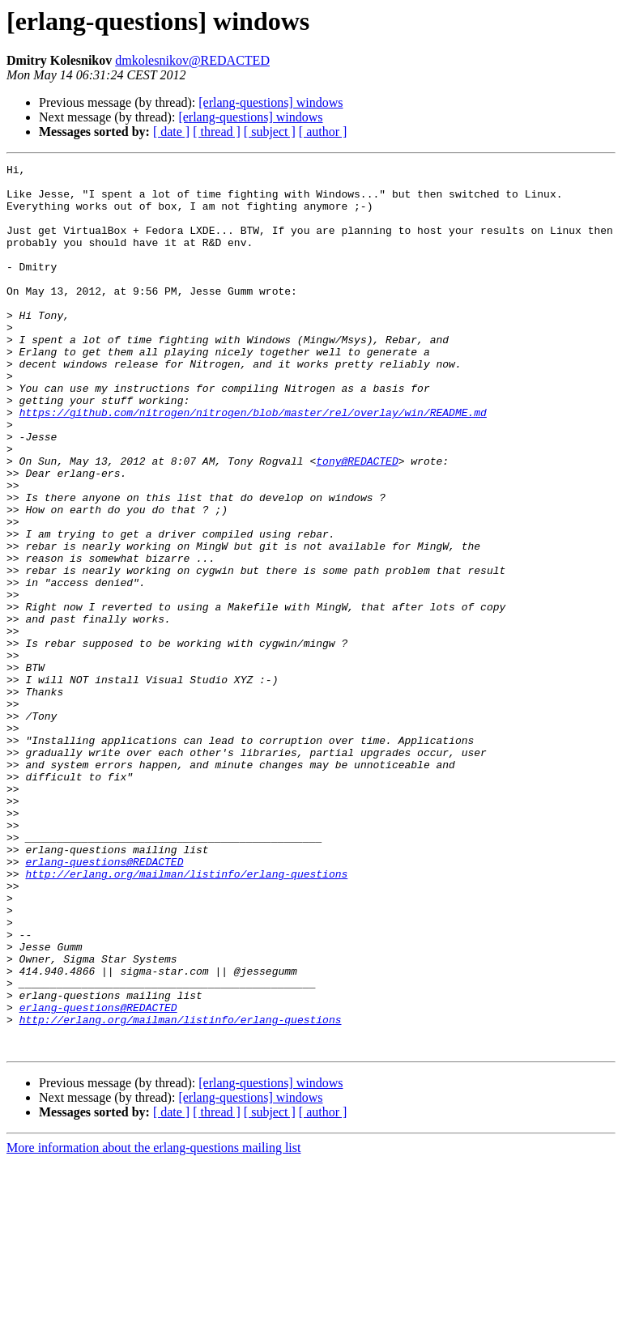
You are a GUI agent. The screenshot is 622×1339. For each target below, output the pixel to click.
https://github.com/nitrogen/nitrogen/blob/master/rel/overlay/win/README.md (253, 463)
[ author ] (323, 131)
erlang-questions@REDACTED (104, 1002)
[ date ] (171, 131)
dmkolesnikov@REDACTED (192, 60)
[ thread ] (217, 131)
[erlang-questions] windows (270, 102)
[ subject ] (270, 131)
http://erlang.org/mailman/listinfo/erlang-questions (186, 1017)
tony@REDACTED (357, 521)
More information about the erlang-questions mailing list (153, 1325)
